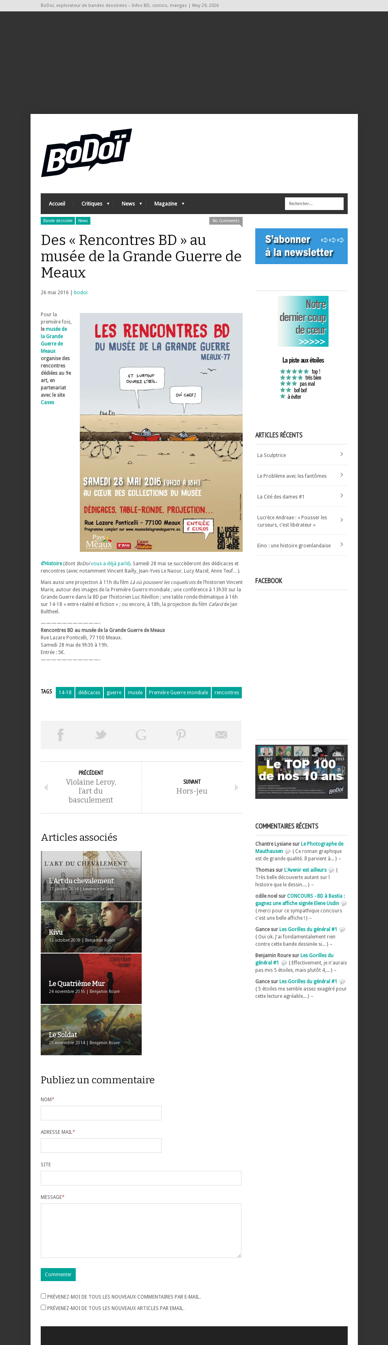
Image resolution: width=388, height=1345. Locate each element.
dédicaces (89, 692)
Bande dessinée (57, 221)
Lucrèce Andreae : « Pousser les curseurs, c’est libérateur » (292, 521)
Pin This (181, 735)
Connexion (53, 1287)
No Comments (226, 221)
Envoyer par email (221, 735)
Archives (158, 1280)
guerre (114, 692)
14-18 (65, 692)
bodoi (81, 292)
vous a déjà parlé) (110, 563)
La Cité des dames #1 (281, 497)
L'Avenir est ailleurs (305, 870)
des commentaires (66, 1301)
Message (53, 1095)
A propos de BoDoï (280, 1278)
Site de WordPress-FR (64, 1309)
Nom (48, 997)
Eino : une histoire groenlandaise (294, 546)
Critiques (91, 206)
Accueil (57, 204)
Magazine (165, 206)
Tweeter (101, 735)
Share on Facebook (61, 735)
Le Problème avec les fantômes (292, 476)
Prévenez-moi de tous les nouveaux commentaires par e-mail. (124, 1204)
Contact (268, 1292)
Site (46, 1062)
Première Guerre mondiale (178, 692)
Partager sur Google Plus (141, 735)
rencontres (227, 692)
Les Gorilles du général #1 (308, 930)
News (128, 206)
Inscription (53, 1279)
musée (135, 692)
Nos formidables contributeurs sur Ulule (304, 1305)
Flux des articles (63, 1294)
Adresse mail (58, 1030)
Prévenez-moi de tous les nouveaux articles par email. (115, 1216)
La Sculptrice (271, 455)
